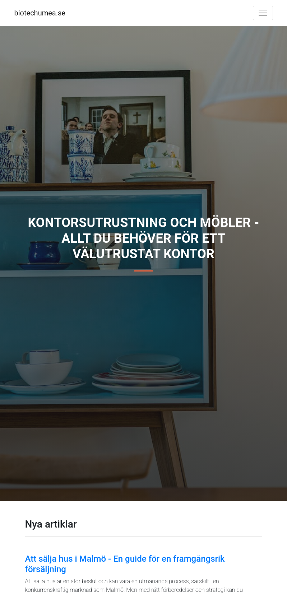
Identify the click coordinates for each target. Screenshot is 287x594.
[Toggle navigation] (263, 13)
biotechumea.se (39, 13)
